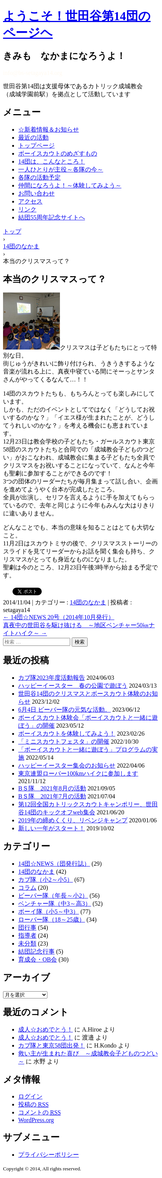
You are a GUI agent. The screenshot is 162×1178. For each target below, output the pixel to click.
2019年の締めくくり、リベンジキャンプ (72, 820)
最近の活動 (33, 137)
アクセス (30, 201)
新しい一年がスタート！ (51, 828)
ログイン (30, 1096)
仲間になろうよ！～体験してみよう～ (69, 185)
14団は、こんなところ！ (51, 161)
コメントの (39, 1112)
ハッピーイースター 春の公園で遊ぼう (72, 685)
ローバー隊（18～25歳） (51, 919)
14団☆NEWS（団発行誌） (54, 863)
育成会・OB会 (37, 959)
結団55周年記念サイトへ (51, 217)
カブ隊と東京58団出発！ (51, 1045)
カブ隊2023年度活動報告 (51, 677)
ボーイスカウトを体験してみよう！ (66, 733)
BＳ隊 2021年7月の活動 (52, 796)
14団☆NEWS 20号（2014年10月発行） (58, 617)
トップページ (36, 145)
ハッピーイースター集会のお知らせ (66, 765)
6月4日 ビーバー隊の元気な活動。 (64, 709)
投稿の (33, 1104)
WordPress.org (36, 1120)
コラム (27, 887)
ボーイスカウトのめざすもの (57, 153)
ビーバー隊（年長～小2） (53, 895)
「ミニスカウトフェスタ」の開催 (63, 741)
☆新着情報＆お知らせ (48, 129)
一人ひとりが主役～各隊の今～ (60, 169)
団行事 (27, 927)
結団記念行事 (36, 951)
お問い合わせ (36, 193)
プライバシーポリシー (48, 1154)
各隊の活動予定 (39, 177)
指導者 (27, 935)
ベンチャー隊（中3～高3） (54, 903)
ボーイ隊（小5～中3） (48, 911)
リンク (27, 209)
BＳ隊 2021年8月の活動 (52, 788)
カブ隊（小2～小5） (45, 879)
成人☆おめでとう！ (45, 1029)
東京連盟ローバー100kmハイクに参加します (78, 773)
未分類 (27, 943)
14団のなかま (88, 602)
